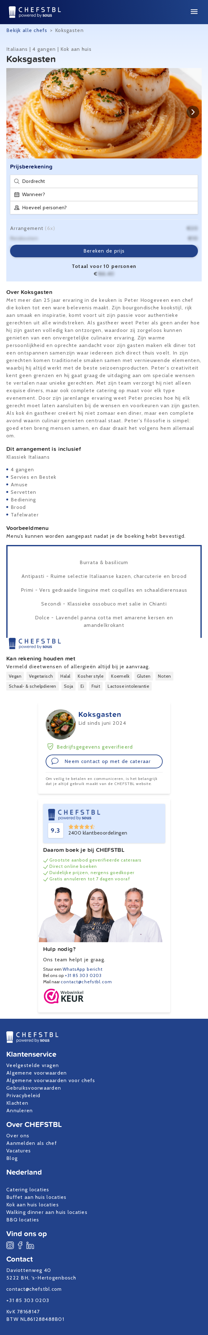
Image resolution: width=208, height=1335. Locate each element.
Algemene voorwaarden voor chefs (50, 1080)
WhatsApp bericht (83, 969)
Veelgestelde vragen (32, 1065)
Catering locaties (27, 1190)
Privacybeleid (23, 1095)
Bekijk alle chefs (27, 30)
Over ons (17, 1136)
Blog (12, 1158)
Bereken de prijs (104, 251)
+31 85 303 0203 (83, 975)
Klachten (17, 1103)
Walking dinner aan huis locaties (46, 1212)
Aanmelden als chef (31, 1143)
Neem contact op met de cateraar (101, 761)
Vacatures (18, 1151)
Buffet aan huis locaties (36, 1197)
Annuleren (19, 1110)
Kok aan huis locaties (32, 1205)
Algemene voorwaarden (36, 1073)
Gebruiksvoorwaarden (33, 1088)
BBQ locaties (22, 1220)
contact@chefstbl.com (86, 982)
